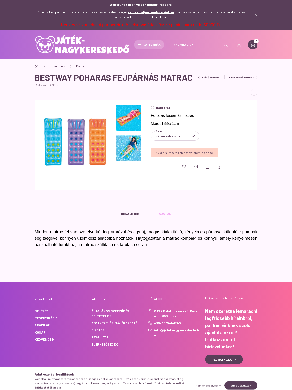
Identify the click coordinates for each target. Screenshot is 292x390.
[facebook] (254, 92)
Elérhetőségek (105, 344)
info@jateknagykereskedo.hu (176, 332)
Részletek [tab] (130, 214)
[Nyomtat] (207, 166)
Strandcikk (57, 66)
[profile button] (239, 44)
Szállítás (100, 337)
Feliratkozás (224, 359)
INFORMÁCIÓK (183, 45)
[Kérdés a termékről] (219, 166)
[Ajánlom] (195, 166)
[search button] (226, 44)
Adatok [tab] (165, 214)
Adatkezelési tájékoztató (115, 323)
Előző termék (209, 77)
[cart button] (252, 44)
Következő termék (243, 77)
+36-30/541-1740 (167, 323)
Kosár (40, 332)
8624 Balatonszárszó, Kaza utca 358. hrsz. (176, 313)
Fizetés (98, 330)
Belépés (42, 311)
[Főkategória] (37, 66)
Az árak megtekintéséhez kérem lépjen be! (187, 152)
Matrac (81, 66)
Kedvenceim (45, 339)
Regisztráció (46, 318)
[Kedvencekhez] (184, 166)
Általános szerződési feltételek (111, 313)
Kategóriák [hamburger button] (149, 44)
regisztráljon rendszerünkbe (151, 12)
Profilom (42, 325)
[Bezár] (256, 15)
